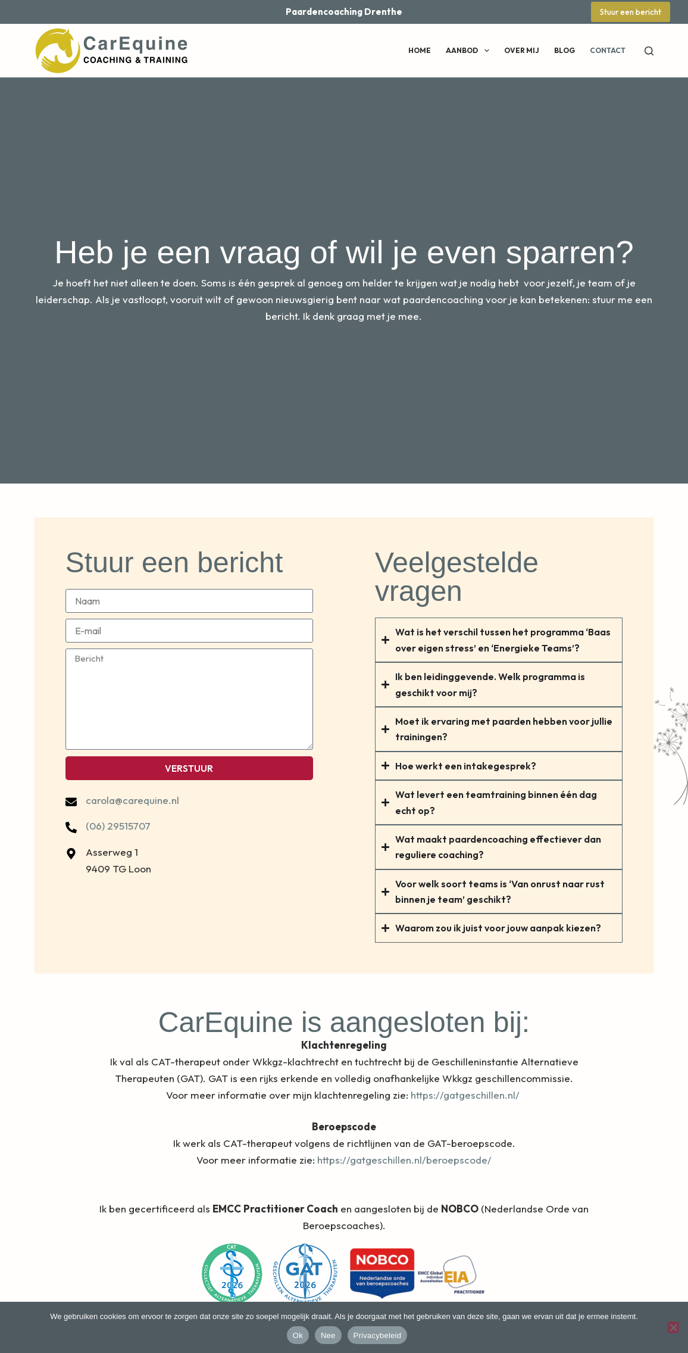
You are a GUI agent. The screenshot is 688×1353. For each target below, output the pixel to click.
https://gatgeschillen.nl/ (466, 1095)
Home (419, 50)
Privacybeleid (378, 1335)
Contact (608, 50)
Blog (564, 50)
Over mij (521, 50)
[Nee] (673, 1327)
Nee (328, 1335)
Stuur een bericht (630, 12)
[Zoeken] (649, 50)
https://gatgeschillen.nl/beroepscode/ (404, 1160)
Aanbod (469, 50)
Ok (298, 1335)
